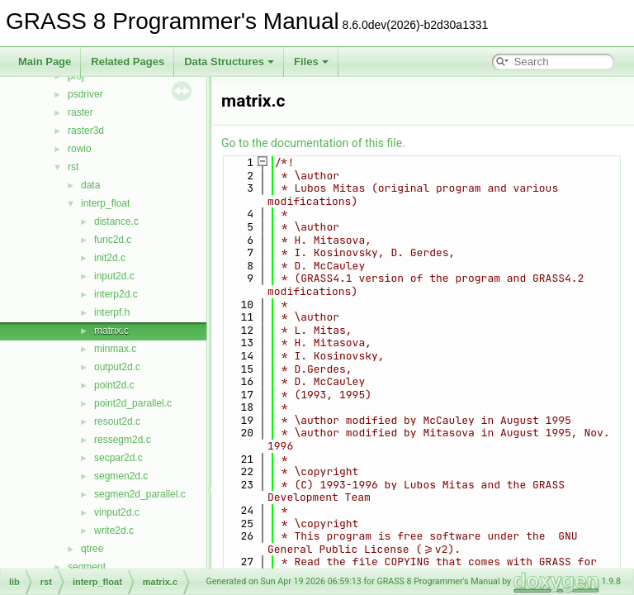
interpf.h (112, 312)
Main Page (44, 61)
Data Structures (229, 61)
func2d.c (112, 239)
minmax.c (115, 349)
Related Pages (127, 61)
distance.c (116, 221)
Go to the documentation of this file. (313, 143)
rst (73, 167)
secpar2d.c (118, 458)
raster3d (86, 130)
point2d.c (114, 385)
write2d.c (114, 530)
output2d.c (117, 367)
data (90, 185)
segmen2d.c (121, 476)
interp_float (105, 203)
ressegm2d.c (122, 439)
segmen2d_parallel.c (140, 494)
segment (87, 567)
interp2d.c (116, 294)
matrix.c (111, 330)
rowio (80, 149)
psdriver (85, 94)
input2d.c (114, 276)
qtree (92, 549)
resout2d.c (117, 421)
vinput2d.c (117, 512)
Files (311, 61)
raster (80, 112)
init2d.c (109, 258)
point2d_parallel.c (133, 403)
